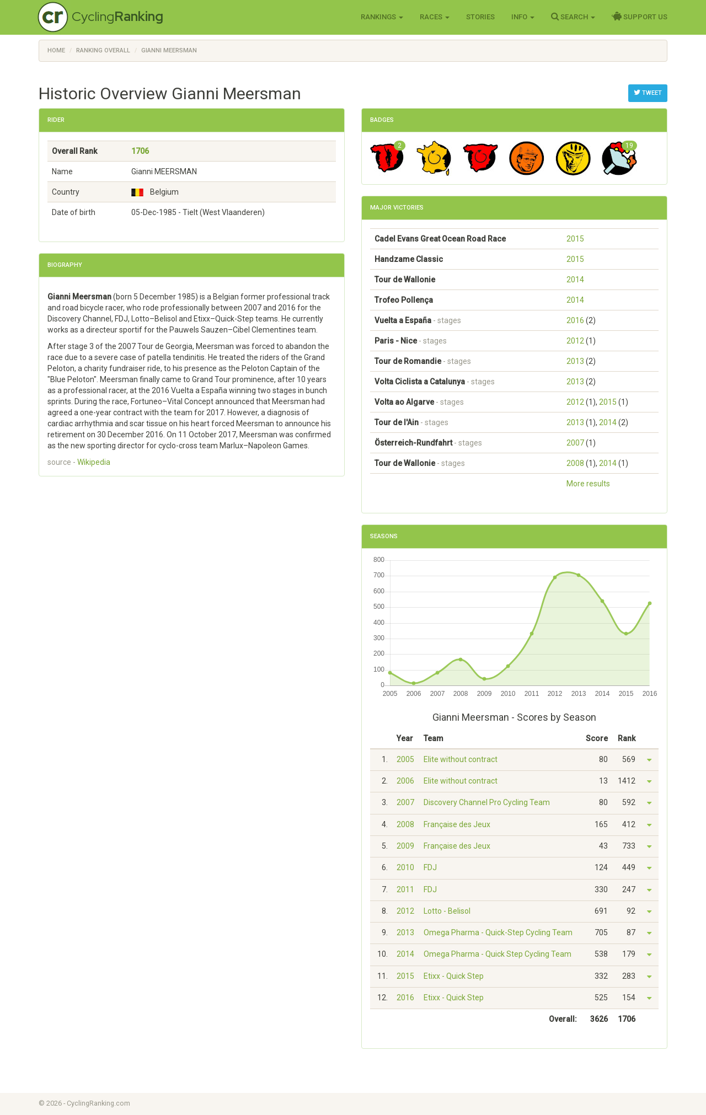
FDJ (430, 867)
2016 (575, 320)
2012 (575, 340)
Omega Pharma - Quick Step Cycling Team (497, 954)
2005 (405, 759)
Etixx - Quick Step (454, 976)
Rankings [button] (382, 17)
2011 (405, 889)
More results (588, 483)
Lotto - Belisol (447, 911)
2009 (405, 845)
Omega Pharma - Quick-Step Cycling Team (498, 932)
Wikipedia (93, 462)
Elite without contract (461, 759)
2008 (575, 463)
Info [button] (522, 17)
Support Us (639, 16)
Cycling (117, 16)
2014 (575, 279)
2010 (405, 867)
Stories (480, 17)
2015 (575, 238)
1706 (140, 151)
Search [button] (573, 16)
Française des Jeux (457, 824)
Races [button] (435, 17)
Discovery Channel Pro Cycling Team (487, 802)
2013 (575, 361)
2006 (405, 780)
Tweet (648, 93)
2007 (575, 442)
